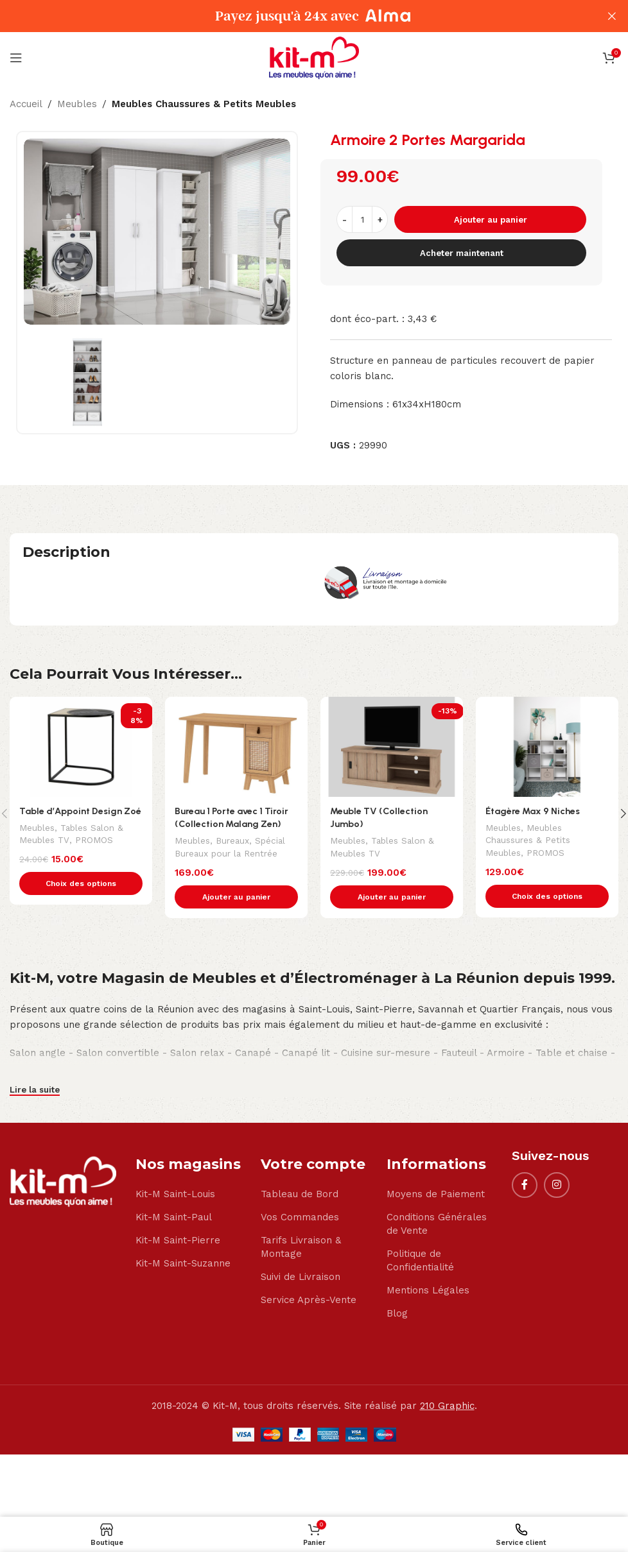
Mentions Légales (428, 1291)
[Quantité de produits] (362, 219)
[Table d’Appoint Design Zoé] (81, 746)
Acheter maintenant (461, 253)
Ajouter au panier (490, 220)
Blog (397, 1314)
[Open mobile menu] (16, 58)
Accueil (26, 104)
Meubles (77, 104)
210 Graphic (447, 1407)
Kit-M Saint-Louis (175, 1195)
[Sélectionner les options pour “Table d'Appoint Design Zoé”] (81, 897)
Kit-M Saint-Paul (173, 1218)
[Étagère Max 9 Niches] (547, 746)
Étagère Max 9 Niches (533, 811)
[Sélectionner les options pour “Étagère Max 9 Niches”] (547, 896)
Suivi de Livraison (300, 1278)
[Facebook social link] (524, 1186)
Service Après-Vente (308, 1301)
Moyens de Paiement (436, 1195)
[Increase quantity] (380, 219)
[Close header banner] (612, 16)
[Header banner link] (294, 16)
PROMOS (96, 854)
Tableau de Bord (299, 1195)
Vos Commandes (300, 1218)
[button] (236, 897)
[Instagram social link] (557, 1186)
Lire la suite (35, 1090)
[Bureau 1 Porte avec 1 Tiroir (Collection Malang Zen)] (236, 746)
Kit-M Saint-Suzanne (183, 1264)
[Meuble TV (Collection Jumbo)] (391, 746)
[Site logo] (314, 57)
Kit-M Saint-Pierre (177, 1241)
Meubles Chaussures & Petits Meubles (204, 104)
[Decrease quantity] (344, 219)
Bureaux (235, 841)
